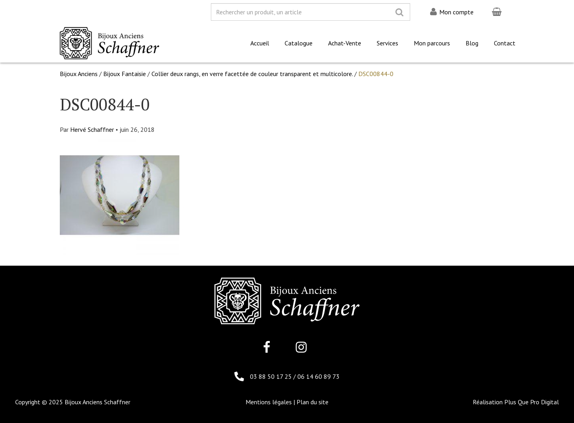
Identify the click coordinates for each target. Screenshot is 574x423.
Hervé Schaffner (92, 129)
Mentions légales (269, 402)
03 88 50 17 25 (271, 376)
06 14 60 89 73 (318, 376)
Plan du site (312, 402)
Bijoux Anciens (79, 74)
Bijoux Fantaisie (124, 74)
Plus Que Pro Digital (531, 402)
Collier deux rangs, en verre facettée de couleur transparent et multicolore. (252, 74)
